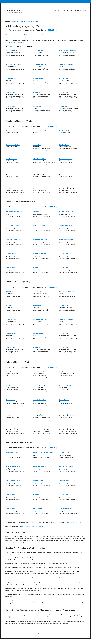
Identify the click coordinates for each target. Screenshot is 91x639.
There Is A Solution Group (66, 225)
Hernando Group (37, 305)
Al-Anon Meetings (76, 10)
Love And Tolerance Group (40, 50)
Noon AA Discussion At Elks (40, 130)
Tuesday (21, 34)
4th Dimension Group (11, 50)
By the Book (9, 130)
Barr (68, 522)
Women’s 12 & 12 (10, 305)
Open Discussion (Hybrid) (65, 130)
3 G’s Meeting (9, 291)
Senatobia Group (37, 144)
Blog (84, 10)
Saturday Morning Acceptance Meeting (43, 452)
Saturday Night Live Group (39, 466)
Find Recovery (12, 10)
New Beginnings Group (39, 225)
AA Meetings (56, 10)
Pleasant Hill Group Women (40, 253)
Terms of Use (22, 633)
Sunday (49, 34)
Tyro (66, 522)
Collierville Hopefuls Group (66, 508)
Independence (73, 522)
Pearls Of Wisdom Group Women (67, 50)
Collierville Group (63, 106)
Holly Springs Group (11, 158)
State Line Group (37, 173)
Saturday (44, 34)
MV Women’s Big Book (38, 291)
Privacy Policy (15, 633)
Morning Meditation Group (66, 64)
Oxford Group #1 (63, 305)
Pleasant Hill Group (11, 78)
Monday (15, 34)
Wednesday (27, 34)
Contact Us (50, 633)
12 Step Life (44, 633)
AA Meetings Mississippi (32, 21)
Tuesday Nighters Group (65, 158)
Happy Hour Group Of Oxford (13, 64)
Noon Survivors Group (12, 385)
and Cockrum (81, 522)
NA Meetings (65, 10)
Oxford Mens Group (11, 319)
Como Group (36, 211)
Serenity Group (63, 371)
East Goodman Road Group (40, 64)
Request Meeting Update (36, 633)
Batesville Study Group (39, 414)
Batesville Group (37, 106)
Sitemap (28, 633)
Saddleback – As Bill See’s (13, 144)
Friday (39, 34)
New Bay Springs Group (12, 225)
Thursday (34, 34)
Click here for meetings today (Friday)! (14, 42)
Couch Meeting (10, 371)
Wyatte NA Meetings (25, 526)
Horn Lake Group (63, 78)
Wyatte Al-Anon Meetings (37, 526)
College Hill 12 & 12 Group (39, 158)
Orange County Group (12, 452)
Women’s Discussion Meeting (14, 211)
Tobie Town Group (64, 144)
